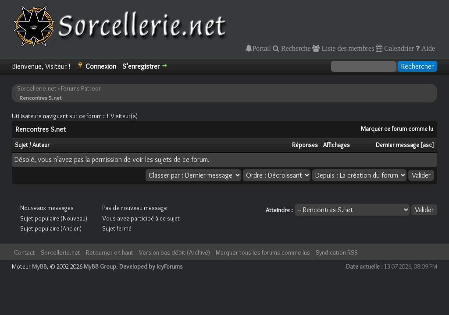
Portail (261, 48)
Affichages (336, 145)
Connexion (101, 66)
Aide (427, 48)
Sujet (21, 145)
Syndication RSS (337, 252)
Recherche (295, 48)
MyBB (39, 266)
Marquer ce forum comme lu (397, 129)
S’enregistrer (141, 66)
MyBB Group (100, 266)
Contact (24, 252)
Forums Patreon (81, 88)
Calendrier (398, 48)
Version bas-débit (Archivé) (174, 252)
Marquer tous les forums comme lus (263, 252)
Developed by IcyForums (151, 266)
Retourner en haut (109, 252)
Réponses (305, 145)
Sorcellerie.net (37, 88)
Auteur (41, 145)
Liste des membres (347, 48)
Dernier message (397, 145)
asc (427, 145)
